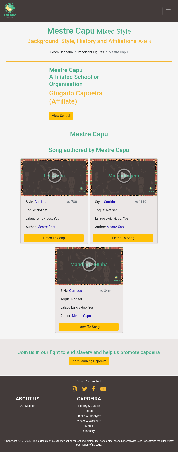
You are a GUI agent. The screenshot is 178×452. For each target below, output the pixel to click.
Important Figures (91, 52)
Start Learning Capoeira (89, 361)
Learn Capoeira (61, 52)
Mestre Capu (46, 227)
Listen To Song (54, 238)
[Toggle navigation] (168, 11)
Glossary (89, 431)
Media (89, 426)
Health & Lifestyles (89, 416)
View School (61, 116)
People (89, 411)
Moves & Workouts (89, 421)
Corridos (41, 202)
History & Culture (89, 406)
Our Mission (27, 406)
